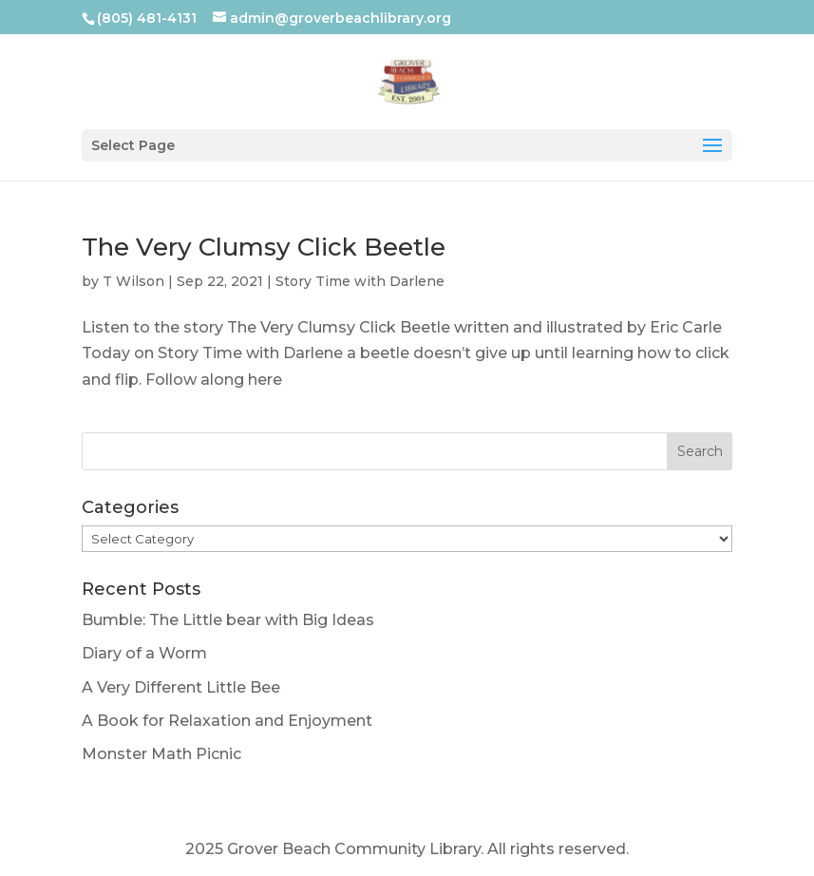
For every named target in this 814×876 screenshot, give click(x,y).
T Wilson (133, 281)
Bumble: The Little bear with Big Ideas (228, 620)
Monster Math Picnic (161, 754)
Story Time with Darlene (360, 281)
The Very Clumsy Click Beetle (263, 247)
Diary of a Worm (144, 653)
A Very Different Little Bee (181, 687)
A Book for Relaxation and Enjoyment (227, 721)
